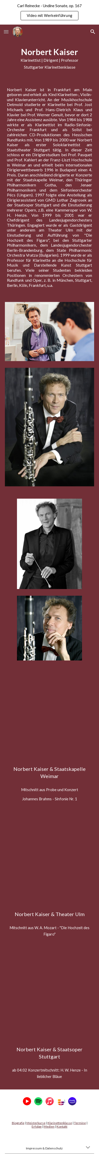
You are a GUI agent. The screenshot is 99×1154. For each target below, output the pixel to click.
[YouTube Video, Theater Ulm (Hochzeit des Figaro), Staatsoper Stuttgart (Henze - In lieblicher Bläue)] (49, 862)
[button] (6, 32)
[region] (49, 12)
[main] (49, 59)
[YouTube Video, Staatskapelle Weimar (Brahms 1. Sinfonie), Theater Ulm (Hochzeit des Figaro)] (49, 717)
